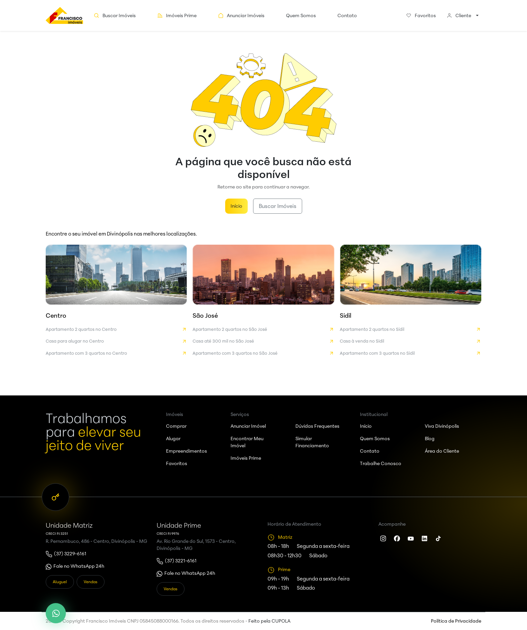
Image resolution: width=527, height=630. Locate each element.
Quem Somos (301, 15)
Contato (347, 15)
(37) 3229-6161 (70, 553)
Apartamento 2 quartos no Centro (116, 329)
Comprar (176, 426)
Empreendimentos (186, 451)
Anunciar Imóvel (248, 426)
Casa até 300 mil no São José (263, 341)
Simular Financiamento (312, 442)
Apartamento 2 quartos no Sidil (410, 329)
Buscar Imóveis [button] (115, 15)
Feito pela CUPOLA (269, 621)
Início (236, 206)
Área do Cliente (442, 451)
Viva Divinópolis (442, 426)
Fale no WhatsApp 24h (78, 566)
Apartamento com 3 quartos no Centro (116, 353)
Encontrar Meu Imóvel (247, 442)
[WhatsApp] (56, 613)
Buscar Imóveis (277, 206)
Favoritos (421, 15)
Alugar (173, 438)
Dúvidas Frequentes (317, 426)
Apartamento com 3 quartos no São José (263, 353)
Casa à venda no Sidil (410, 341)
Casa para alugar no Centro (116, 341)
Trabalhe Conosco (380, 463)
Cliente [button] (459, 15)
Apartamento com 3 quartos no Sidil (410, 353)
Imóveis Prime (177, 15)
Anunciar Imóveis (241, 15)
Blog (430, 438)
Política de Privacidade (456, 621)
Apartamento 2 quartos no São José (263, 329)
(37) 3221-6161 (181, 560)
